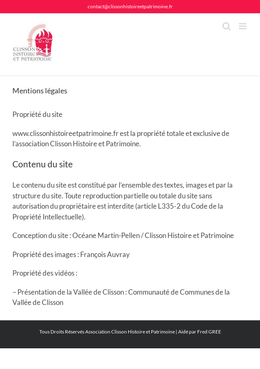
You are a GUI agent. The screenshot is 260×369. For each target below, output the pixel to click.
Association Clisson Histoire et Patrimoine (130, 332)
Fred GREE (209, 332)
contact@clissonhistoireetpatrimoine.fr (130, 6)
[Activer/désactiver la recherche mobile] (226, 26)
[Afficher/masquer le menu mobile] (243, 26)
